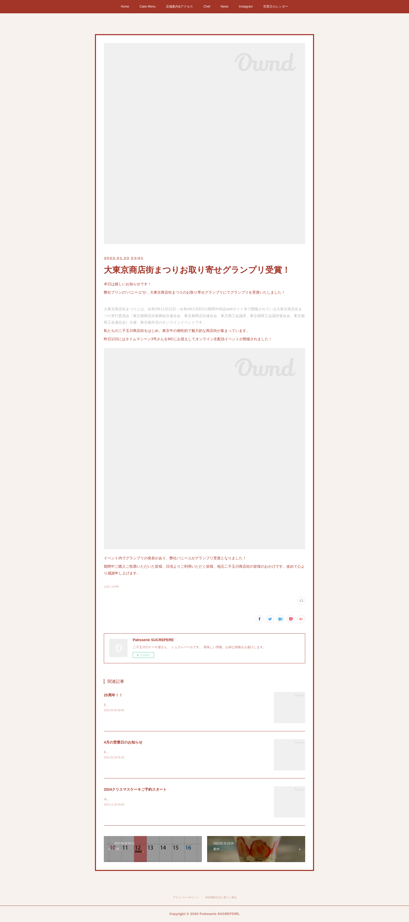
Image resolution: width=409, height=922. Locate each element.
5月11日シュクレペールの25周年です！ (131, 705)
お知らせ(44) (111, 586)
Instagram (246, 6)
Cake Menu (147, 6)
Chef (206, 6)
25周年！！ (113, 695)
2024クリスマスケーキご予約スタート (135, 789)
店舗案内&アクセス (179, 6)
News (224, 6)
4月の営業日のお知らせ (123, 742)
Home (125, 6)
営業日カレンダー (275, 6)
